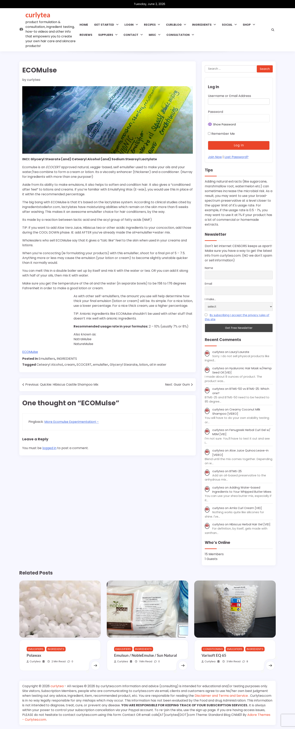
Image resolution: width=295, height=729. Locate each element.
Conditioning (213, 649)
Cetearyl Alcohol (50, 364)
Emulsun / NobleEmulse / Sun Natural (145, 655)
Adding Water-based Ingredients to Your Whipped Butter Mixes (242, 490)
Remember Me (221, 133)
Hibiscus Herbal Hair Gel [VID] (249, 524)
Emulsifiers (47, 358)
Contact (130, 35)
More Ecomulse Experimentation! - (71, 421)
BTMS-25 (235, 471)
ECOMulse (30, 352)
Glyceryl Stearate (124, 364)
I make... (210, 299)
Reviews (86, 35)
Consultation (178, 35)
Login (129, 25)
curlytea (37, 15)
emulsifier (100, 364)
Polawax (34, 655)
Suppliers (105, 35)
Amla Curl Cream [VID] (245, 508)
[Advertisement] (47, 319)
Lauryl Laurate (239, 352)
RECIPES (150, 25)
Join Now (215, 157)
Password (215, 111)
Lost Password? (236, 157)
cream (69, 364)
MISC (152, 35)
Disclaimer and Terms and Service (222, 695)
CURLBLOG (174, 25)
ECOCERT (84, 364)
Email (208, 284)
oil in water (157, 364)
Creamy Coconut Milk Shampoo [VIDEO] (236, 411)
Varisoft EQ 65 (214, 655)
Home (84, 25)
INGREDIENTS (202, 25)
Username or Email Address (229, 96)
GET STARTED (104, 25)
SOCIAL (227, 25)
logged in (49, 448)
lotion (143, 364)
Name (209, 268)
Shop (247, 25)
